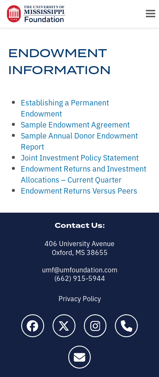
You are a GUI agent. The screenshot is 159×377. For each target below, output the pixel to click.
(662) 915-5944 (79, 278)
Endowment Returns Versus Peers (79, 190)
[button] (150, 13)
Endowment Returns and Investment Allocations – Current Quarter (83, 174)
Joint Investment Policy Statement (80, 157)
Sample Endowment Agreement (75, 124)
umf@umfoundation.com (79, 269)
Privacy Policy (80, 298)
